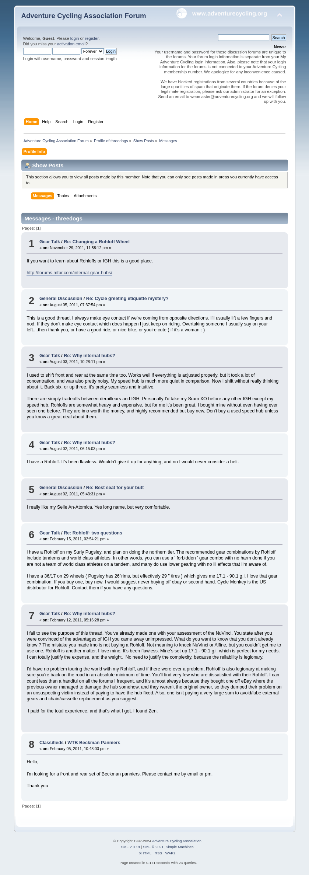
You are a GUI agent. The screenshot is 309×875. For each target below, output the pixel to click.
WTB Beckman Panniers (93, 742)
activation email (71, 44)
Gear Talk (49, 241)
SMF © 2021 (153, 847)
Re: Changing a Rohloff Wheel (97, 241)
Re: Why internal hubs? (89, 355)
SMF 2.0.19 (130, 847)
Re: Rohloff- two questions (93, 533)
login (74, 38)
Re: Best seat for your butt (115, 487)
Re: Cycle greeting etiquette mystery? (127, 298)
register (92, 38)
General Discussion (60, 298)
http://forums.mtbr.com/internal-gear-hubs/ (69, 272)
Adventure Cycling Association (176, 841)
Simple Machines (180, 847)
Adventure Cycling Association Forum (83, 16)
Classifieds (51, 742)
